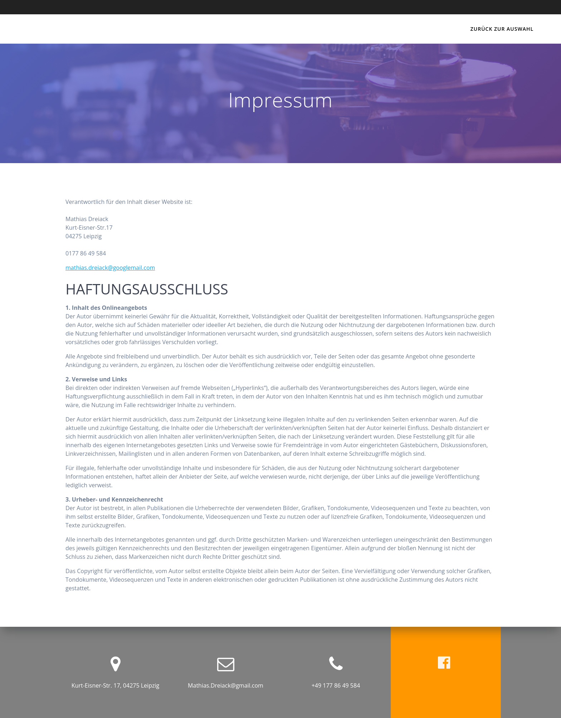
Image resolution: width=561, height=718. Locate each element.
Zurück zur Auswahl (501, 28)
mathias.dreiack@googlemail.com (110, 268)
